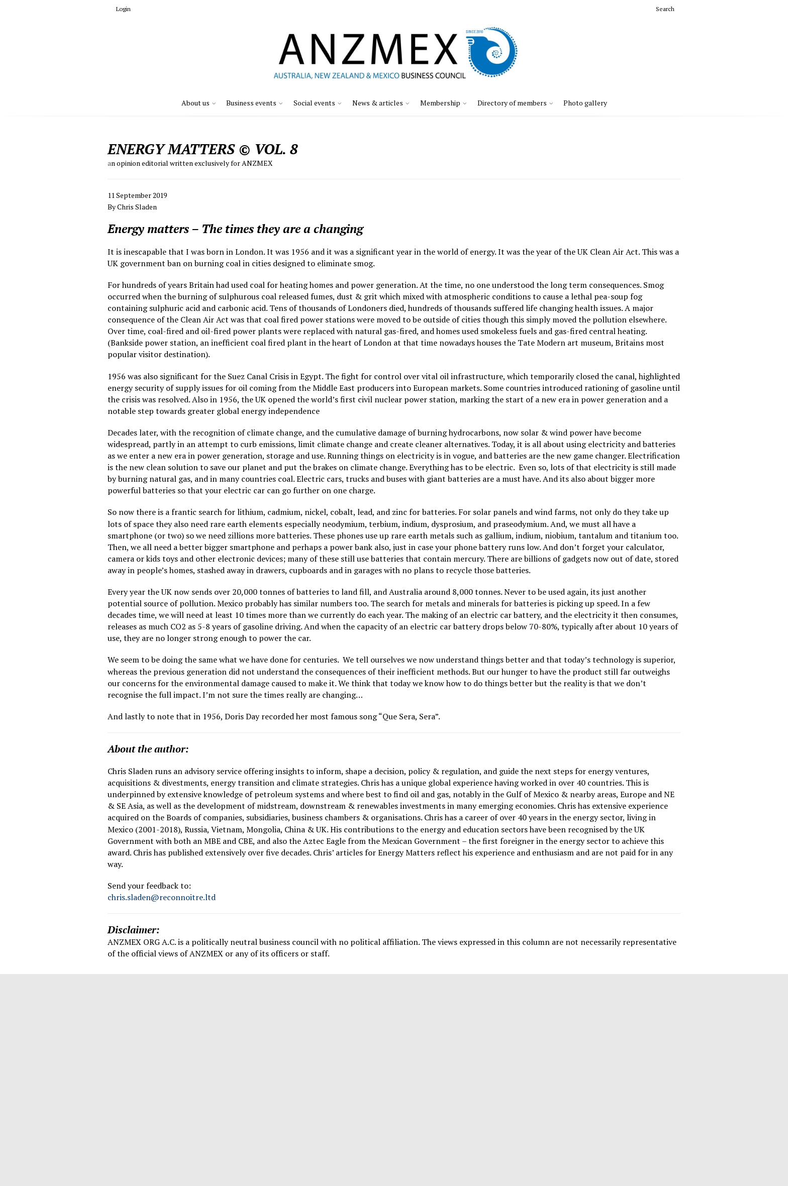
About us (195, 102)
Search (661, 9)
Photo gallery (585, 102)
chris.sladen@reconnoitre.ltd (162, 897)
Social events (314, 102)
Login (119, 9)
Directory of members (512, 102)
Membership (440, 102)
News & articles (377, 102)
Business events (251, 102)
